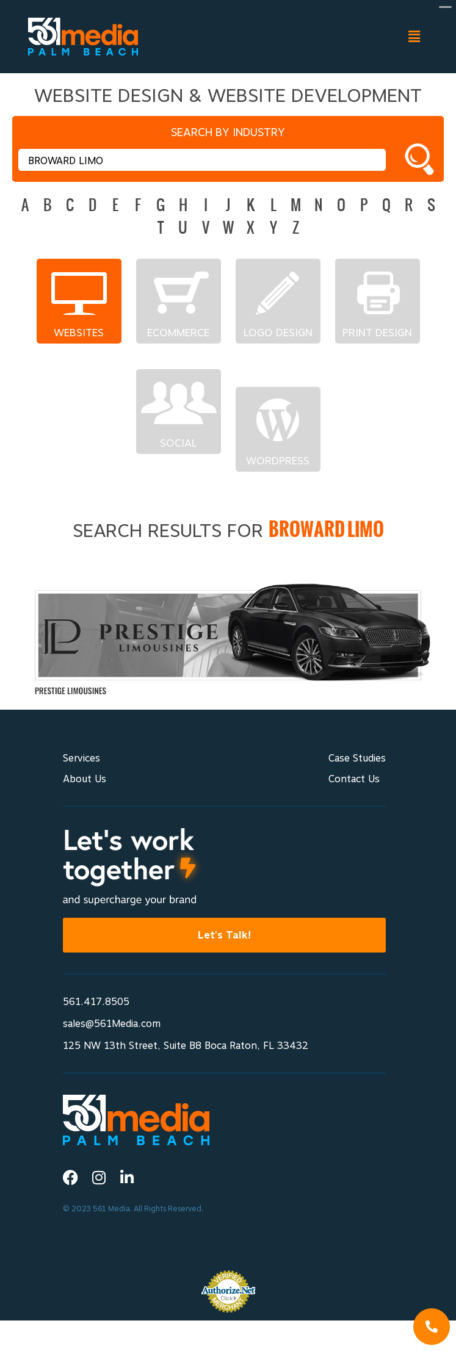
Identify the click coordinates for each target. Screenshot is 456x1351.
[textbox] (202, 160)
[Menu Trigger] (445, 6)
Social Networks (178, 443)
